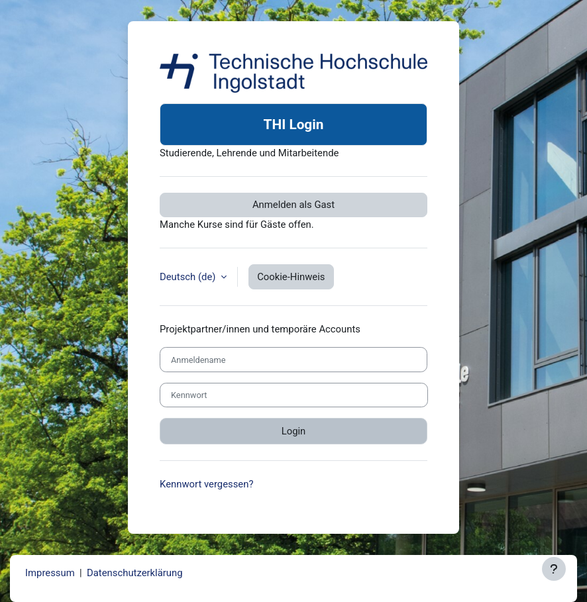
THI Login (294, 124)
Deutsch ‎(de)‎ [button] (189, 277)
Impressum (50, 573)
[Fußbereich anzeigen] (554, 569)
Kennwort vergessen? (206, 484)
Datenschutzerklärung (135, 573)
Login (294, 431)
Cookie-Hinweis (291, 277)
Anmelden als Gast (293, 205)
